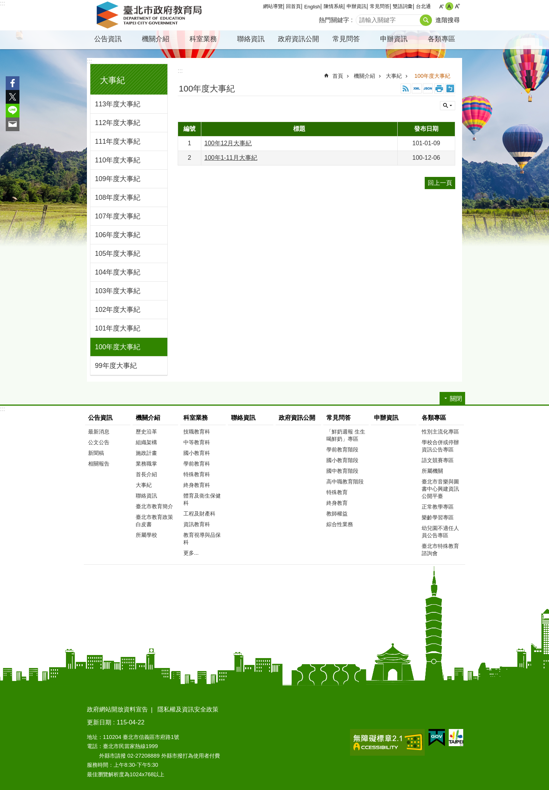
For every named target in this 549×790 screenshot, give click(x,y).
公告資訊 (108, 39)
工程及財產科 (199, 514)
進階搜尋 (447, 20)
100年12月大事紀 (228, 143)
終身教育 (337, 503)
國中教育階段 (342, 471)
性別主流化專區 (440, 432)
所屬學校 (146, 535)
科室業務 (203, 39)
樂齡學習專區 (438, 517)
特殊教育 (337, 492)
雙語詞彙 (403, 6)
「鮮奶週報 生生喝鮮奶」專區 (345, 435)
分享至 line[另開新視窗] (12, 110)
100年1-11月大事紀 (230, 157)
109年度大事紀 (117, 179)
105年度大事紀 (117, 253)
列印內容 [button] (439, 88)
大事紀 (112, 80)
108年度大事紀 (117, 197)
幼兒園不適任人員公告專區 (440, 531)
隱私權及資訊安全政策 (187, 709)
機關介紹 (155, 39)
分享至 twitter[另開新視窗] (12, 97)
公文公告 (98, 442)
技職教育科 (196, 432)
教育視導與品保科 (202, 538)
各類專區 (441, 39)
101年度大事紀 (117, 328)
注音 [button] (450, 88)
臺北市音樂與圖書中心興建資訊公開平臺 (440, 488)
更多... (191, 553)
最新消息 (98, 432)
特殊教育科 (196, 474)
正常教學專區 (438, 507)
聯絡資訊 (251, 39)
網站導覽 (273, 6)
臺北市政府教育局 (150, 15)
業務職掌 (146, 464)
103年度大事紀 (117, 291)
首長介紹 (146, 474)
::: (2, 3)
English (312, 7)
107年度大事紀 (117, 216)
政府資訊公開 (298, 39)
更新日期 (99, 722)
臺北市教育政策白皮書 (154, 520)
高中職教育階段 (345, 481)
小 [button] (441, 6)
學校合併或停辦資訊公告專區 (440, 446)
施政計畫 (146, 453)
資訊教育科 (196, 524)
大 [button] (457, 6)
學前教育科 (196, 464)
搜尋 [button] (426, 20)
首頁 (337, 76)
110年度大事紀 (117, 160)
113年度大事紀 (117, 104)
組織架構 (146, 442)
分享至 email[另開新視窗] (12, 124)
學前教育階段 (342, 449)
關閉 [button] (447, 105)
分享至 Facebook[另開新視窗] (12, 83)
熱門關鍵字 (334, 20)
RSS (406, 88)
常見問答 (380, 6)
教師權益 (337, 514)
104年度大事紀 (117, 272)
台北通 (423, 6)
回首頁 (293, 6)
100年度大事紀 (117, 347)
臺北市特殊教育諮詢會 (440, 549)
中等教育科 (196, 442)
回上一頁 (440, 183)
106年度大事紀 (117, 235)
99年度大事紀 (116, 365)
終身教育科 (196, 485)
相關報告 (98, 464)
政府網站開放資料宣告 (117, 709)
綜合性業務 (339, 524)
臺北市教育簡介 (154, 506)
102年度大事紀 (117, 309)
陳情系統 (334, 6)
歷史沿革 (146, 432)
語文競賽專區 (438, 460)
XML (417, 88)
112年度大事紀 (117, 123)
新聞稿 (96, 453)
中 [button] (449, 6)
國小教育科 (196, 453)
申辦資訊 (356, 6)
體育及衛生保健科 (202, 499)
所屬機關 (432, 471)
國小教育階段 (342, 460)
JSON (428, 88)
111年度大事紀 (117, 141)
